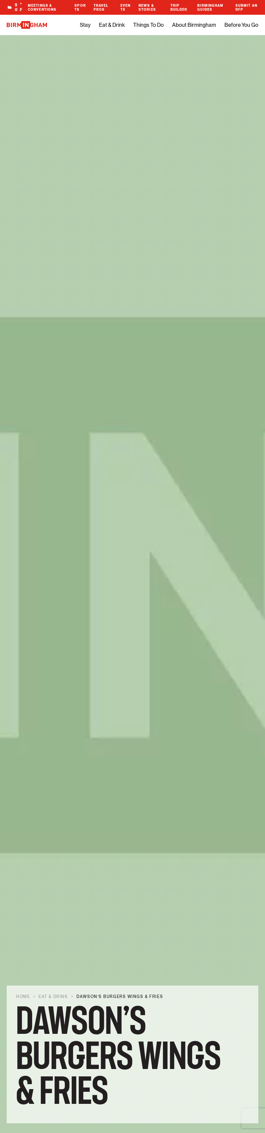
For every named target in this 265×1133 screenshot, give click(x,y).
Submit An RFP (246, 7)
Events (125, 7)
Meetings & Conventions (42, 7)
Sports (80, 7)
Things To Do (148, 25)
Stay (85, 25)
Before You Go (241, 25)
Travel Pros (101, 7)
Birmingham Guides (210, 7)
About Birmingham (194, 25)
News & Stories (147, 7)
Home (23, 996)
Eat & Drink (112, 25)
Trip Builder (179, 7)
